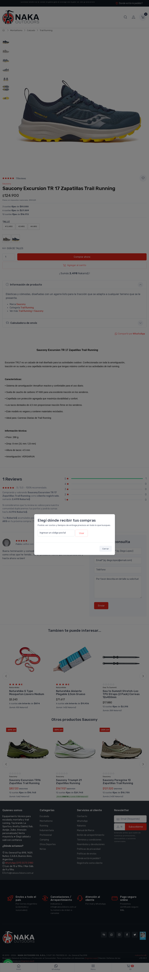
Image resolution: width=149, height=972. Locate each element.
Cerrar (105, 549)
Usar (81, 533)
